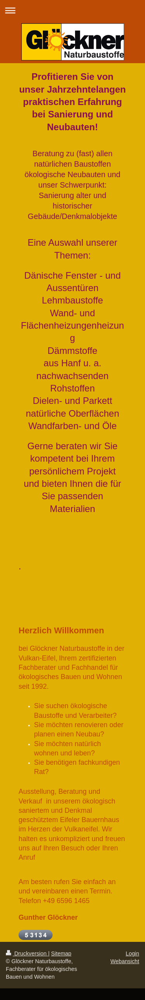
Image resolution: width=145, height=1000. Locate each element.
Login (132, 953)
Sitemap (61, 953)
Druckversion (27, 953)
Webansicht (125, 961)
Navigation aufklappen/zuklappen (72, 10)
